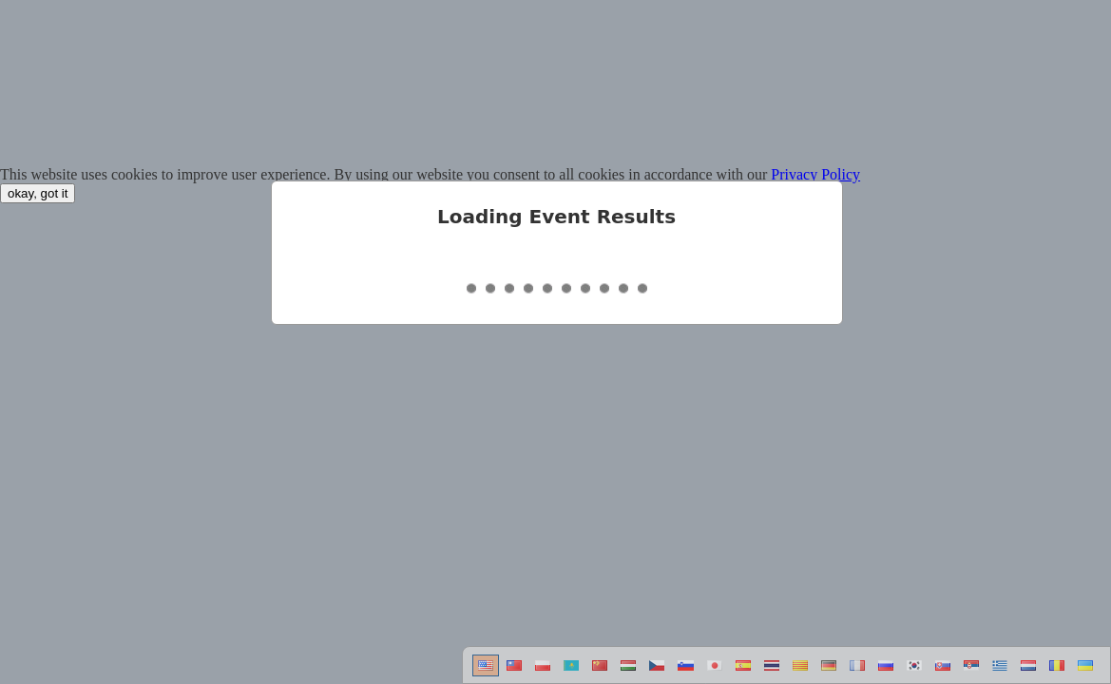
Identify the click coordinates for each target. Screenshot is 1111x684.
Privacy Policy (815, 174)
